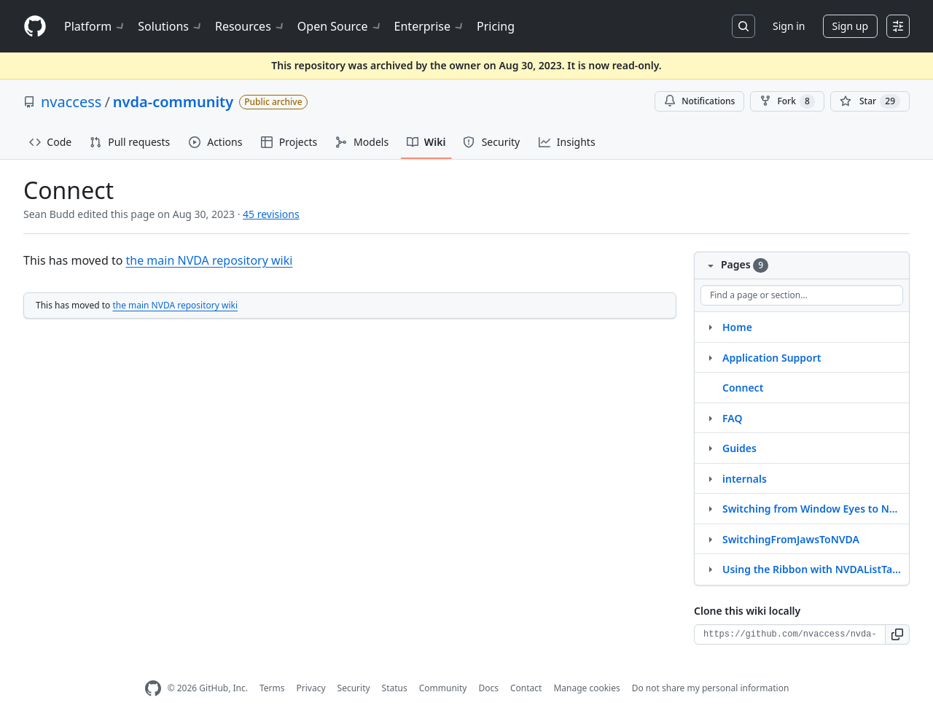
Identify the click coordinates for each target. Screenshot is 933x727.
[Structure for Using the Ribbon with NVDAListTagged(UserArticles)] (710, 568)
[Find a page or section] (801, 295)
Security (353, 688)
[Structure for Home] (710, 326)
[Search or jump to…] (743, 26)
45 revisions (271, 214)
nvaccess (71, 102)
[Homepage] (35, 27)
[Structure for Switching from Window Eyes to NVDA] (710, 508)
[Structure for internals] (710, 478)
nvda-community (173, 102)
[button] (898, 634)
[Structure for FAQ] (710, 417)
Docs (488, 688)
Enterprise (429, 26)
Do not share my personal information (710, 688)
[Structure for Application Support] (710, 357)
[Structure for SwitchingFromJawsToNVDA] (710, 539)
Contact (526, 688)
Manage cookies (586, 688)
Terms (272, 688)
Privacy (311, 688)
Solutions (170, 26)
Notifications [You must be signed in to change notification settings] (699, 101)
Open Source (340, 26)
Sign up (850, 26)
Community (443, 688)
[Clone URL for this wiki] (790, 634)
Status (394, 688)
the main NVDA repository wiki (209, 260)
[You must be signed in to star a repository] (870, 101)
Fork (787, 101)
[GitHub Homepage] (153, 689)
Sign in (789, 26)
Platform (95, 26)
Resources (250, 26)
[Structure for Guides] (710, 447)
